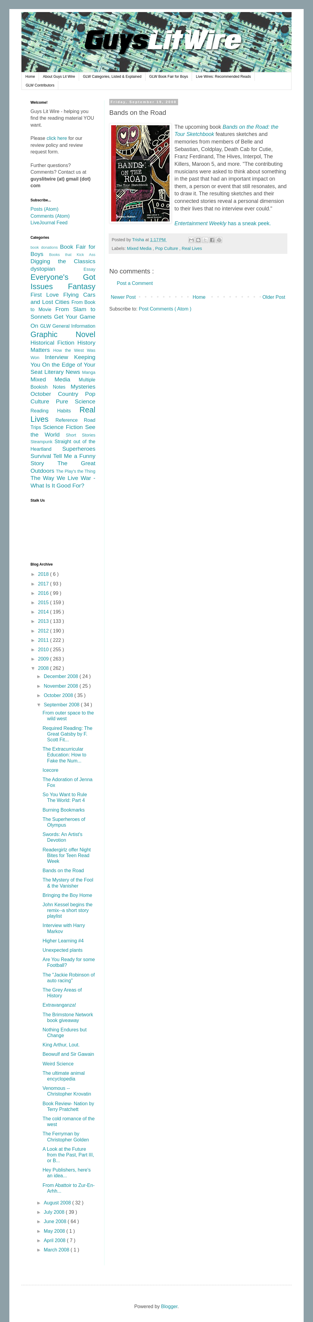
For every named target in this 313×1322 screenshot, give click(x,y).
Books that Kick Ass (72, 254)
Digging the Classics (62, 261)
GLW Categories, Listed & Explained (112, 76)
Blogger (169, 1306)
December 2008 (61, 676)
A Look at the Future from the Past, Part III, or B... (68, 1155)
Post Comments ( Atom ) (165, 308)
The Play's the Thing (75, 471)
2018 (44, 574)
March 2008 (57, 1249)
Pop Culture (167, 248)
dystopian (57, 269)
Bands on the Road (63, 870)
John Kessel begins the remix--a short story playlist (67, 910)
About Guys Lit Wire (59, 76)
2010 (44, 649)
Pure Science (75, 401)
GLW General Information (67, 326)
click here (56, 138)
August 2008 (58, 1202)
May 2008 (55, 1231)
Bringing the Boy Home (67, 895)
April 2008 (55, 1240)
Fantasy (81, 286)
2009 (44, 658)
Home (30, 76)
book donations (45, 247)
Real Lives (192, 248)
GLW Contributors (40, 85)
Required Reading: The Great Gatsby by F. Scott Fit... (67, 734)
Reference (70, 420)
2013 (44, 621)
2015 (44, 602)
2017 (44, 583)
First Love (46, 295)
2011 (44, 640)
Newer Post (123, 297)
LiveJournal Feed (49, 222)
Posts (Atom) (44, 209)
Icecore (50, 770)
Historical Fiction (53, 342)
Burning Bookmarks (64, 809)
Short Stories (80, 435)
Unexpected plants (63, 950)
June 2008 (56, 1221)
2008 (44, 668)
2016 (44, 593)
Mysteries (83, 386)
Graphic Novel (62, 334)
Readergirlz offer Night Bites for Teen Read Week (67, 855)
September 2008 (62, 704)
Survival (41, 456)
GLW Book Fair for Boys (168, 76)
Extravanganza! (59, 1005)
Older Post (273, 297)
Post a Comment (135, 283)
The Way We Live (55, 478)
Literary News (63, 372)
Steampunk (42, 441)
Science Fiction (64, 427)
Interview (59, 357)
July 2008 (55, 1212)
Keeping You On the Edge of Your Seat (62, 364)
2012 (44, 630)
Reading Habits (54, 410)
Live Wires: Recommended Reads (223, 76)
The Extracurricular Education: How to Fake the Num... (64, 754)
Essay (89, 269)
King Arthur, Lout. (61, 1044)
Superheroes (78, 449)
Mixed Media (140, 248)
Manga (88, 372)
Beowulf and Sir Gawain (68, 1054)
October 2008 (59, 695)
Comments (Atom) (50, 216)
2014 (44, 611)
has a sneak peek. (222, 223)
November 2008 (61, 686)
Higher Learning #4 (63, 940)
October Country (57, 394)
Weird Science (58, 1063)
